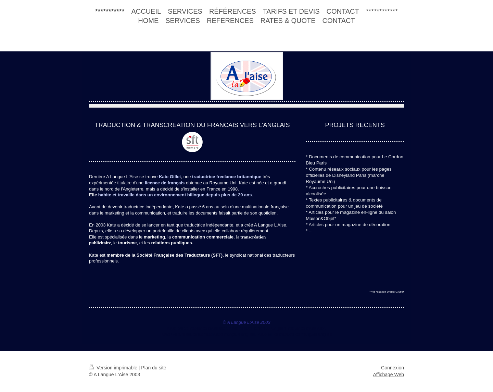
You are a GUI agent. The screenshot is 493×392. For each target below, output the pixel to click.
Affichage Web (388, 374)
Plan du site (153, 367)
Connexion (392, 367)
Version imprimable (114, 367)
